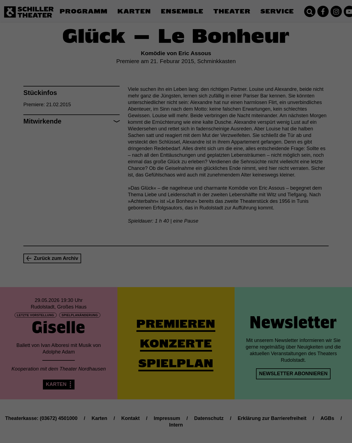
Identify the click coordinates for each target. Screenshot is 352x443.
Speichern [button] (176, 259)
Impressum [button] (203, 287)
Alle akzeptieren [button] (176, 243)
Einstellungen (116, 211)
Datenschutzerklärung (141, 206)
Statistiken (169, 224)
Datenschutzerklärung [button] (178, 287)
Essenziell (117, 224)
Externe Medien (226, 224)
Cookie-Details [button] (151, 287)
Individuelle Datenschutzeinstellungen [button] (176, 275)
